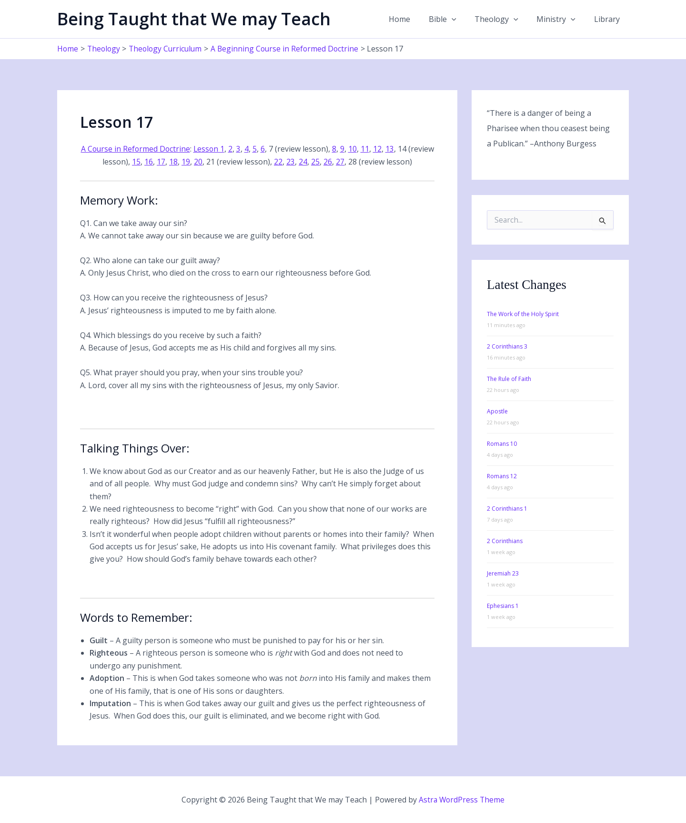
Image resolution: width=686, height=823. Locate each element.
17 (175, 161)
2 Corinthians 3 (507, 346)
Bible (453, 19)
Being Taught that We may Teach (194, 19)
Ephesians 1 (503, 605)
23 (304, 161)
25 (329, 161)
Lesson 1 (224, 149)
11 (380, 149)
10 (367, 149)
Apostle (497, 411)
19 (199, 161)
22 (292, 161)
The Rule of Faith (509, 378)
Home (413, 19)
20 (212, 161)
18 (187, 161)
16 (162, 161)
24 (317, 161)
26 (341, 161)
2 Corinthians (505, 540)
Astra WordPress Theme (461, 799)
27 (354, 161)
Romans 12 (502, 476)
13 (405, 149)
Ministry (560, 19)
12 (392, 149)
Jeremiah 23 (503, 573)
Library (608, 19)
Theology (504, 19)
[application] (462, 19)
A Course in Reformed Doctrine (148, 149)
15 (150, 161)
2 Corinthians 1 (507, 508)
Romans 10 (502, 443)
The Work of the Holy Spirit (523, 313)
